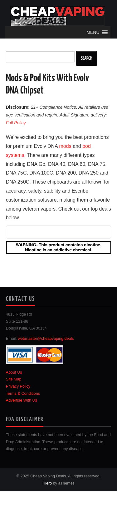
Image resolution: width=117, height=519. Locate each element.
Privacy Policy (18, 386)
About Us (14, 372)
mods (65, 146)
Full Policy (16, 122)
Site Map (14, 379)
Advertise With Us (21, 400)
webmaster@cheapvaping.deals (46, 338)
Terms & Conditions (23, 393)
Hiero (47, 483)
